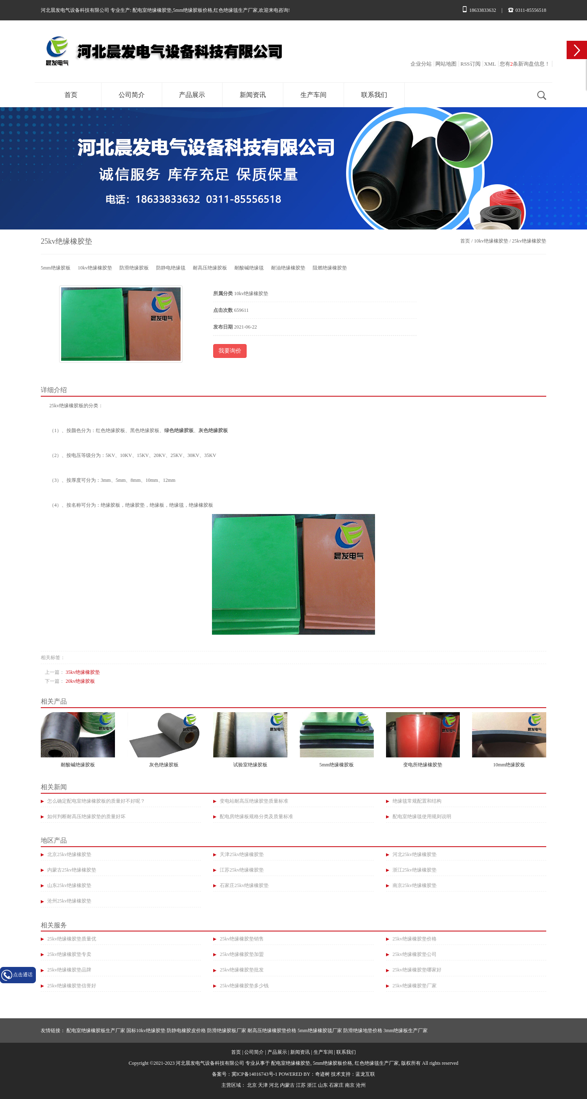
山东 (323, 1085)
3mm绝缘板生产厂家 (406, 1030)
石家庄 (336, 1085)
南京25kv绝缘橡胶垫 (414, 885)
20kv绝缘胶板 (80, 681)
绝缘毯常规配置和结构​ (416, 801)
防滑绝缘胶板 (134, 268)
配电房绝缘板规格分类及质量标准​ (255, 816)
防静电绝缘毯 (170, 268)
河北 (274, 1085)
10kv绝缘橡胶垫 (491, 241)
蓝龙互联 (365, 1074)
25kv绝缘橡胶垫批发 (241, 970)
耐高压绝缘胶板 (210, 268)
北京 (252, 1085)
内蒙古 (287, 1085)
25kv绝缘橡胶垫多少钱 (243, 986)
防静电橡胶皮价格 (186, 1030)
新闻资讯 (253, 94)
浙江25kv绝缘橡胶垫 (414, 870)
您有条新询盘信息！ (525, 64)
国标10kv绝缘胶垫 (146, 1030)
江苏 (301, 1085)
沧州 (361, 1085)
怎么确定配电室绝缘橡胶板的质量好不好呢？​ (95, 801)
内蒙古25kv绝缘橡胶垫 (71, 870)
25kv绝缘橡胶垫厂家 (414, 986)
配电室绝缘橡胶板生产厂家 (95, 1030)
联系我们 (374, 94)
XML (490, 64)
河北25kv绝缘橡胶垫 (414, 854)
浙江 (312, 1085)
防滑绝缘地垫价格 (362, 1030)
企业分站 (421, 64)
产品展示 (192, 94)
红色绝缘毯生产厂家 (236, 10)
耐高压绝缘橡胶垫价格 (271, 1030)
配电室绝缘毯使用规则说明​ (421, 816)
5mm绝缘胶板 (56, 268)
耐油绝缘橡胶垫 (288, 268)
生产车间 (313, 94)
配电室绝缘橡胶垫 (152, 10)
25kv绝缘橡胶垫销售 (241, 939)
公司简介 (132, 94)
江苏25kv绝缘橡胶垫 (241, 870)
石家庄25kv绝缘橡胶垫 (243, 885)
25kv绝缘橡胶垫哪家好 (416, 970)
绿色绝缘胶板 (179, 430)
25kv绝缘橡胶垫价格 (414, 939)
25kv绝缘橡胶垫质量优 (71, 939)
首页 (70, 94)
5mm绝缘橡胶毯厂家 (320, 1030)
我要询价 (229, 351)
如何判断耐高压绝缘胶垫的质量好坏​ (86, 816)
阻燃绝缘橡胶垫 (330, 268)
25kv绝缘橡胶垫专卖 (68, 954)
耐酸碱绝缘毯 (249, 268)
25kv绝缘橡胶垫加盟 (241, 954)
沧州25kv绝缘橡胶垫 (68, 901)
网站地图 (446, 64)
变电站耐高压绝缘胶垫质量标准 (253, 801)
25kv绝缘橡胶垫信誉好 (71, 986)
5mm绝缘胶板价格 (192, 10)
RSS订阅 (470, 64)
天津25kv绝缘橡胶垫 (241, 854)
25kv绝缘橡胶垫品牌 (68, 970)
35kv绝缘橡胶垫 (83, 672)
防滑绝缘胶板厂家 (226, 1030)
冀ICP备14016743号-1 (255, 1074)
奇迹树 (322, 1074)
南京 (350, 1085)
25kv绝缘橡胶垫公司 (414, 954)
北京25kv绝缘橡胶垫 (68, 854)
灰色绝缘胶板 (213, 430)
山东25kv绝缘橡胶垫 (68, 885)
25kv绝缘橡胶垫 (529, 241)
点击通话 (23, 975)
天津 (263, 1085)
